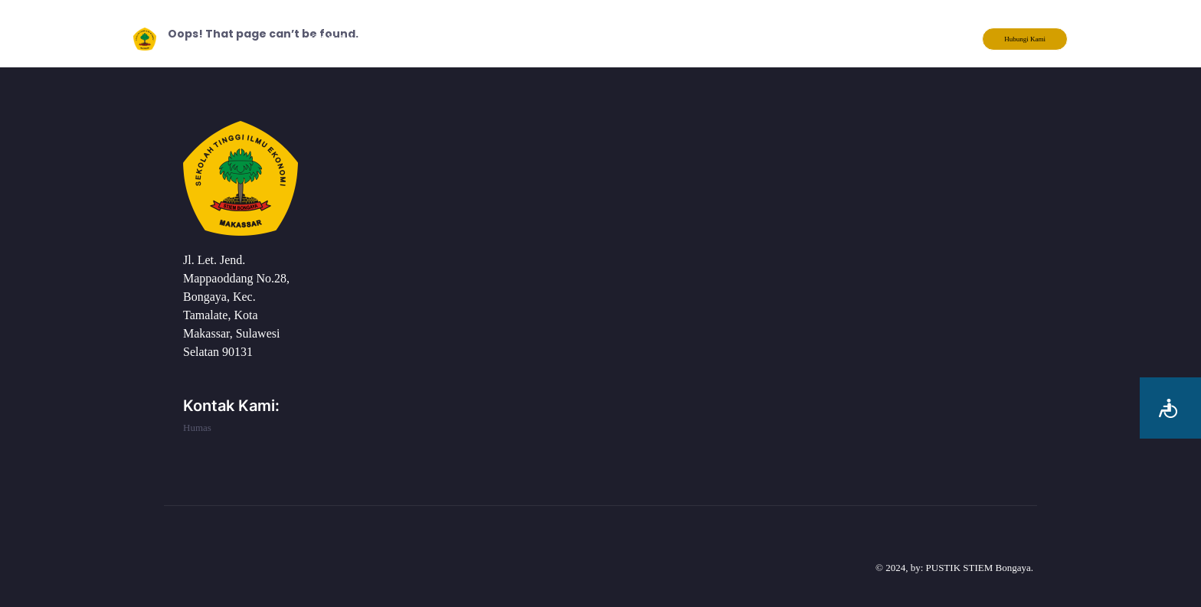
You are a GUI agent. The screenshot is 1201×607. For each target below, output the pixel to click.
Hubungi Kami (1025, 39)
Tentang (402, 38)
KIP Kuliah (332, 38)
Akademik (534, 38)
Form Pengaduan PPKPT (636, 38)
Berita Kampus (746, 38)
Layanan (466, 38)
